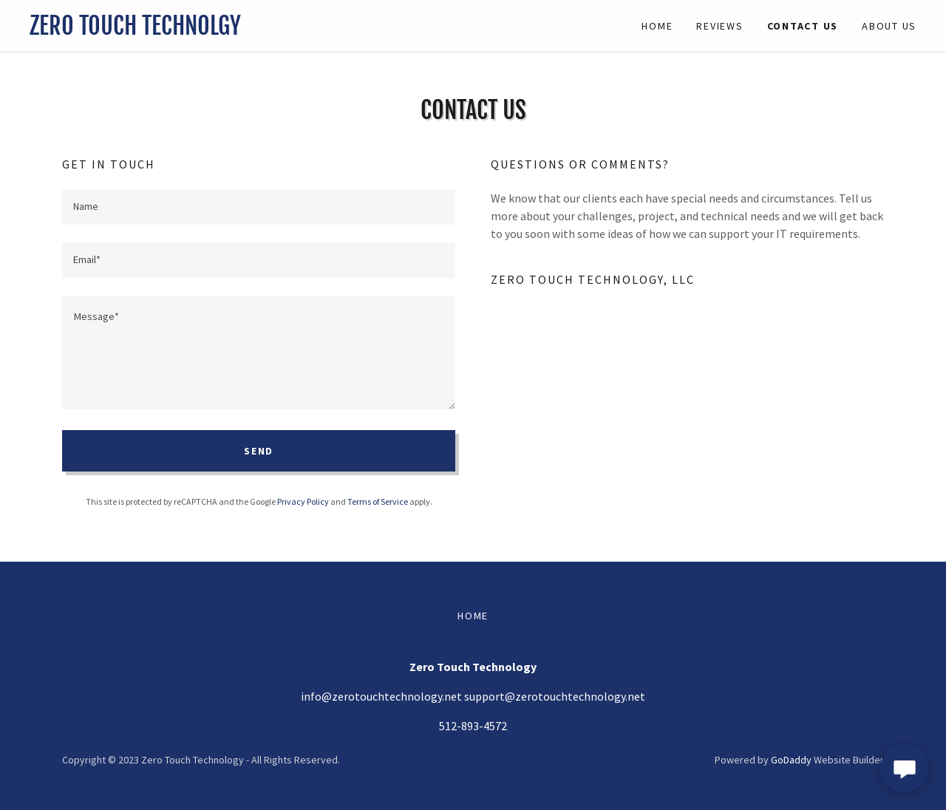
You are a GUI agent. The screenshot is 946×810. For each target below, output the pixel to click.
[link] (251, 30)
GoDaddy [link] (791, 759)
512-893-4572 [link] (473, 725)
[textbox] (258, 207)
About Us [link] (889, 26)
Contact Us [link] (803, 26)
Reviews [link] (719, 26)
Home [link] (657, 26)
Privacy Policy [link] (303, 501)
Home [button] (473, 615)
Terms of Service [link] (377, 501)
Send (258, 450)
